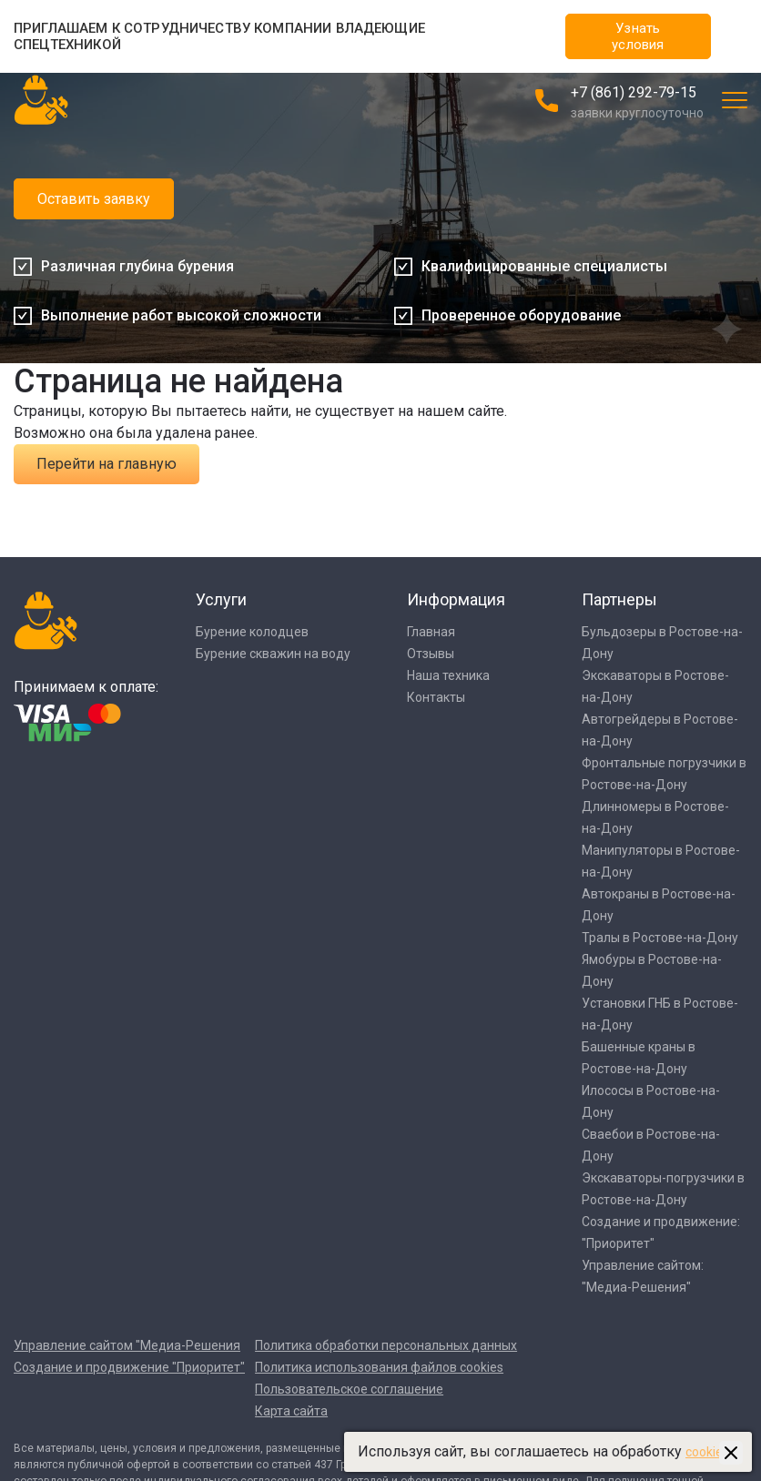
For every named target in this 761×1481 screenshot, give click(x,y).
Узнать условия (638, 36)
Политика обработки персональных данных (386, 1345)
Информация (456, 599)
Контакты (436, 697)
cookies (707, 1452)
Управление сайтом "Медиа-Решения (127, 1345)
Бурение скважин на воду (273, 653)
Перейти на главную (106, 463)
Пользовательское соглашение (349, 1389)
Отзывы (430, 653)
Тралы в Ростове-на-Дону (660, 937)
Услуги (221, 599)
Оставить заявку (93, 199)
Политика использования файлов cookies (379, 1367)
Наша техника (448, 675)
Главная (431, 631)
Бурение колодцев (252, 631)
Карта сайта (291, 1411)
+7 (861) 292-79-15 (633, 92)
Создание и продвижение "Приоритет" (129, 1367)
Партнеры (619, 599)
